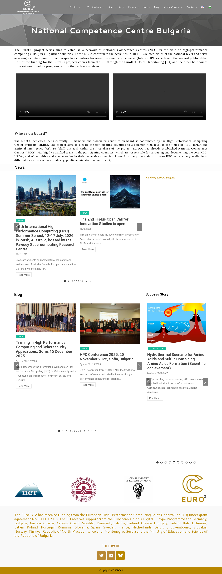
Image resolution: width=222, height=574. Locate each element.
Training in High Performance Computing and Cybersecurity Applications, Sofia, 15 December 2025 (44, 349)
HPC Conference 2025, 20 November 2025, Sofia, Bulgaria (107, 356)
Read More (24, 274)
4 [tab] (77, 281)
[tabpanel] (46, 227)
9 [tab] (92, 431)
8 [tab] (88, 431)
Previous (16, 227)
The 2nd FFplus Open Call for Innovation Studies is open (104, 221)
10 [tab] (96, 431)
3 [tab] (73, 281)
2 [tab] (69, 281)
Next (139, 227)
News (20, 220)
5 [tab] (82, 281)
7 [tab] (90, 281)
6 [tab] (86, 281)
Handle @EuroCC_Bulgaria (160, 177)
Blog (20, 336)
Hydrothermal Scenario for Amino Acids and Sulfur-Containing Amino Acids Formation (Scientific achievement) (176, 361)
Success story (157, 348)
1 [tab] (65, 281)
